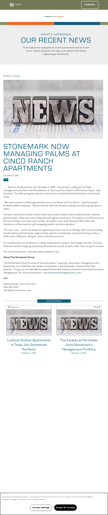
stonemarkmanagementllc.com (64, 273)
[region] (54, 504)
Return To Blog (11, 76)
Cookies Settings (41, 507)
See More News (54, 301)
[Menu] (15, 5)
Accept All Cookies (65, 507)
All (6, 180)
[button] (89, 5)
